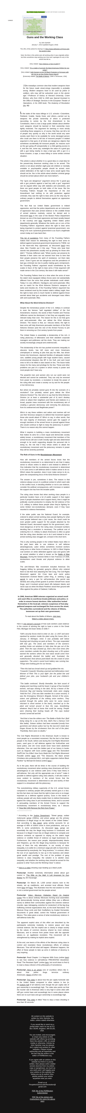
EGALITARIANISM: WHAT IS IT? (34, 27)
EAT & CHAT (34, 23)
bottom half (24, 985)
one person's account (31, 624)
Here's (28, 975)
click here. (57, 616)
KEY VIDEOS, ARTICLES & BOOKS (34, 20)
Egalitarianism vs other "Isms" (34, 28)
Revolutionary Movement (51, 455)
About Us (34, 24)
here (30, 216)
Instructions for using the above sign (42, 1100)
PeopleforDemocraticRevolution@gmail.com (42, 1086)
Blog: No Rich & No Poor (34, 25)
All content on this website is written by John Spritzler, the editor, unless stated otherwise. (42, 1018)
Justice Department (42, 816)
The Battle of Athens (42, 76)
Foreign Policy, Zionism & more (34, 30)
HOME (34, 19)
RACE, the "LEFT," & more (34, 31)
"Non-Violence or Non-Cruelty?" (49, 64)
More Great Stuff (34, 33)
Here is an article (34, 970)
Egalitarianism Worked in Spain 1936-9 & (34, 29)
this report (37, 823)
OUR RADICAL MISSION (34, 26)
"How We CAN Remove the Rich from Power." (37, 808)
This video (31, 980)
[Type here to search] (30, 17)
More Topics (34, 32)
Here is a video (25, 868)
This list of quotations (29, 238)
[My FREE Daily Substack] (36, 12)
